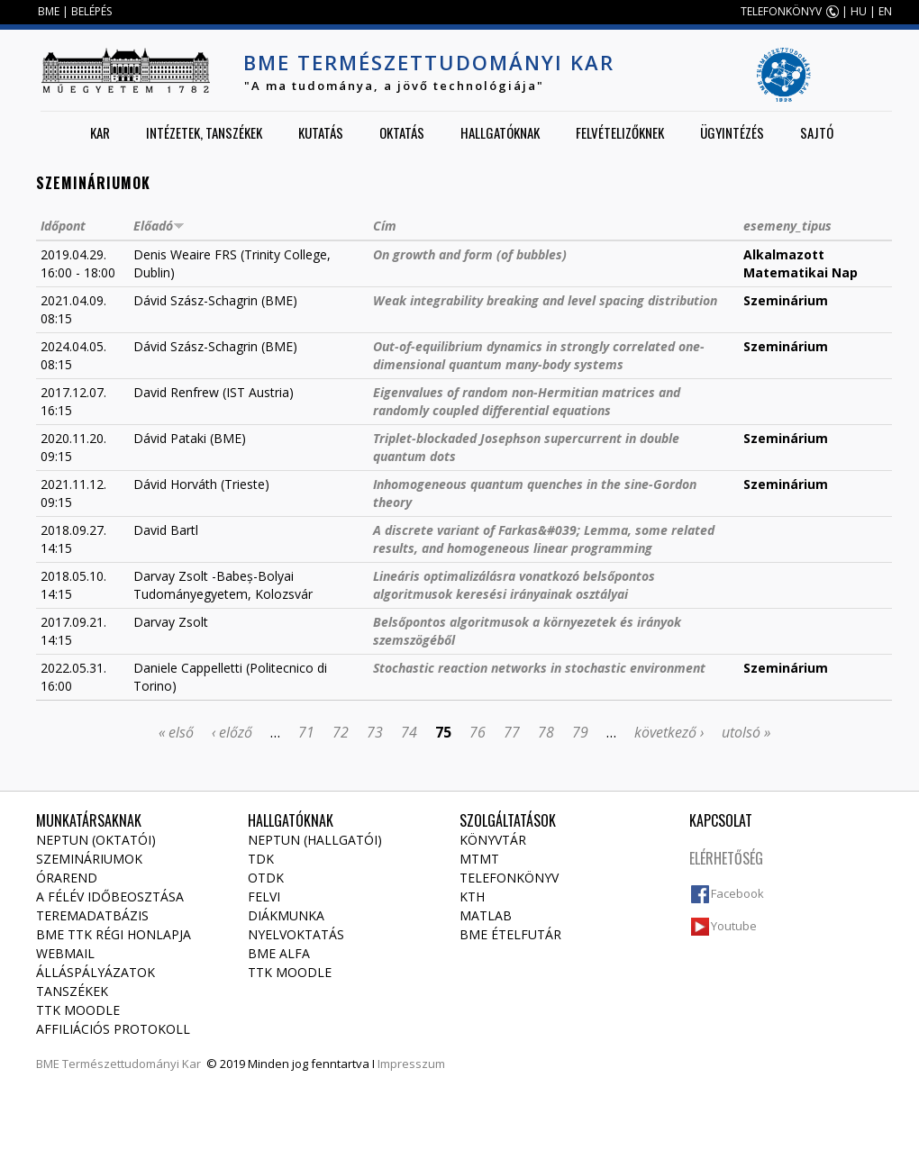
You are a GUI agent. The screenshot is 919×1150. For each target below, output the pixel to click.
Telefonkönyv (509, 877)
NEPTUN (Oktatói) (96, 839)
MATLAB (486, 915)
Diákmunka (286, 915)
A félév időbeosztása (110, 896)
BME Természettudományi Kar (428, 62)
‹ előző (232, 732)
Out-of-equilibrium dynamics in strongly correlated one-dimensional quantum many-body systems (539, 355)
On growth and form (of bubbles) (470, 254)
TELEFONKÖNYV (781, 11)
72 (340, 732)
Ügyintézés (732, 132)
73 (375, 732)
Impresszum (411, 1063)
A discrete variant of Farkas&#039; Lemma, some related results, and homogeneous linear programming (543, 539)
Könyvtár (493, 839)
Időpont (63, 225)
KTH (472, 896)
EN (885, 11)
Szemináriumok (89, 858)
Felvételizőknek (620, 132)
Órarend (66, 877)
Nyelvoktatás (296, 934)
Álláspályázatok (95, 972)
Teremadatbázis (92, 915)
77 (512, 732)
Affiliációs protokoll (113, 1028)
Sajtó (816, 132)
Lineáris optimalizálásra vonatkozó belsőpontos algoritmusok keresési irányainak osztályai (514, 584)
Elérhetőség (726, 858)
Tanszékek (72, 991)
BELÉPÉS (91, 11)
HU (859, 11)
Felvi (264, 896)
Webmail (65, 953)
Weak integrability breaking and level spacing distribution (545, 300)
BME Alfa (279, 953)
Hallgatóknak (500, 132)
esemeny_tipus (787, 225)
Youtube (734, 926)
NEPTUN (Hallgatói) (315, 839)
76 (477, 732)
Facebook (737, 893)
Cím (384, 225)
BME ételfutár (510, 934)
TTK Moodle (78, 1010)
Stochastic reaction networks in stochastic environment (539, 667)
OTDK (266, 877)
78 (546, 732)
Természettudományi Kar (131, 1063)
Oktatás (401, 132)
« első (176, 732)
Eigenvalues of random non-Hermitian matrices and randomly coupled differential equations (526, 401)
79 (580, 732)
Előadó (159, 225)
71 (306, 732)
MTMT (479, 858)
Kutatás (320, 132)
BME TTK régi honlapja (113, 934)
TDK (261, 858)
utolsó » (746, 732)
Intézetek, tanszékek (204, 132)
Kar (100, 132)
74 (409, 732)
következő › (669, 732)
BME (48, 11)
